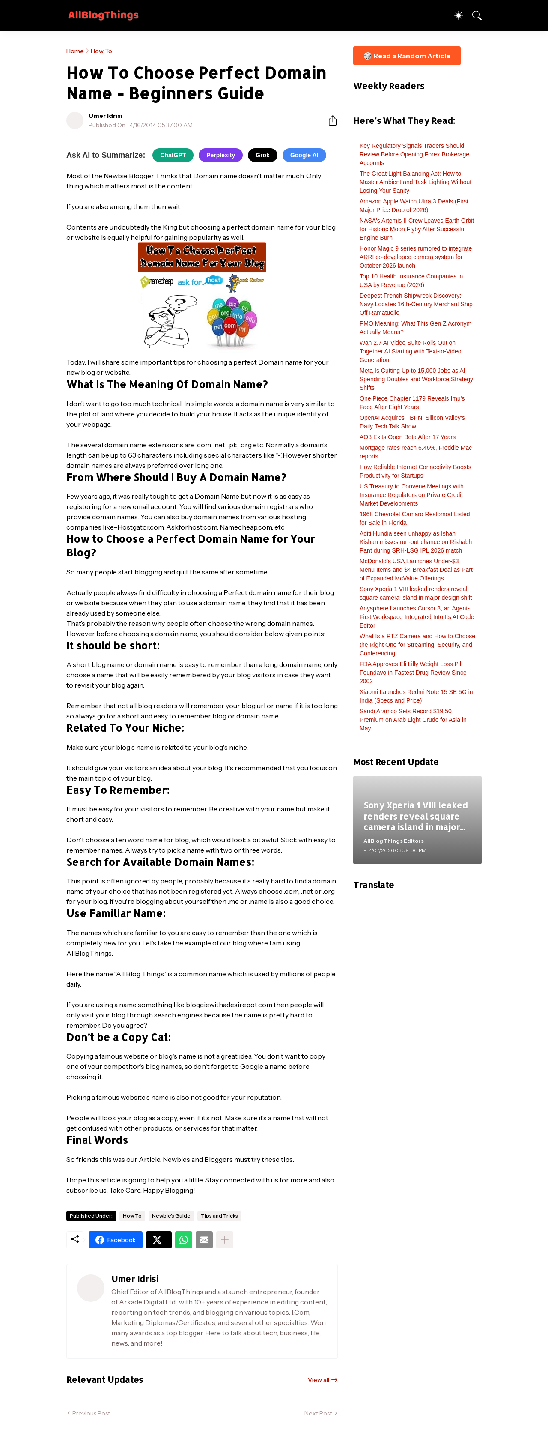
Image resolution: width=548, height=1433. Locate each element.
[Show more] (224, 1239)
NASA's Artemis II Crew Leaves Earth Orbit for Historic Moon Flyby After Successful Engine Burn (417, 229)
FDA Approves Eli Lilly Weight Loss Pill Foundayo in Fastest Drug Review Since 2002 (413, 673)
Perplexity (220, 155)
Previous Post (91, 1413)
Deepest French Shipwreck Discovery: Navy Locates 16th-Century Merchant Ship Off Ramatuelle (416, 304)
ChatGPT (173, 155)
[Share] (329, 120)
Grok (263, 155)
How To (101, 51)
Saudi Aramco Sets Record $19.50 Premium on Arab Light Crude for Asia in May (413, 720)
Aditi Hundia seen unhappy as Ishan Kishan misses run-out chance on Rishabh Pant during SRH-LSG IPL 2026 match (416, 542)
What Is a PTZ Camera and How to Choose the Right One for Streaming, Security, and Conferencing (417, 645)
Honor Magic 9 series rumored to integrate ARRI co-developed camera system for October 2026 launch (416, 257)
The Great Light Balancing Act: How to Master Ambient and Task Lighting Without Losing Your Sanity (415, 182)
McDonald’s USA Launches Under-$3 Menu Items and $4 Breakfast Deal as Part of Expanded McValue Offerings (416, 570)
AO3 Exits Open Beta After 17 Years (408, 437)
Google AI (304, 155)
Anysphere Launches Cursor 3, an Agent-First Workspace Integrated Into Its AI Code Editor (417, 617)
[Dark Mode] (454, 15)
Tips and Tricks (219, 1215)
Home (75, 51)
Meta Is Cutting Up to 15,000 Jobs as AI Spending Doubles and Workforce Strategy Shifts (416, 379)
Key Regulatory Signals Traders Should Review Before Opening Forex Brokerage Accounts (414, 154)
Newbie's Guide (171, 1215)
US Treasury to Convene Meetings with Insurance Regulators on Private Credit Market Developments (412, 495)
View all (318, 1380)
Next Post (318, 1413)
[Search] (473, 15)
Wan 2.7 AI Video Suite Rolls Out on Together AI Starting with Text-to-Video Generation (411, 351)
